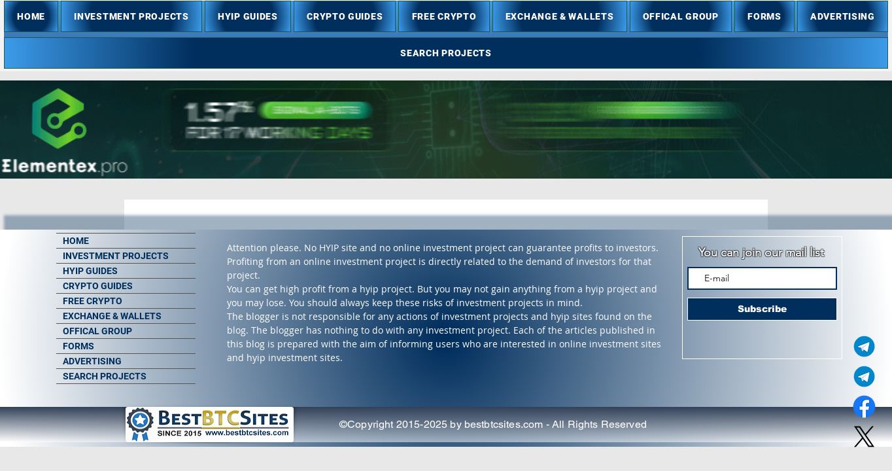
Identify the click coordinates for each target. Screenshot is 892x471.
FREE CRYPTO (92, 301)
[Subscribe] (762, 309)
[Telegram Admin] (864, 346)
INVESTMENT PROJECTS (116, 256)
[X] (864, 436)
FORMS (78, 346)
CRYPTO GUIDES (98, 286)
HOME (76, 241)
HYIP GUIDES (90, 271)
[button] (131, 16)
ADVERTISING (92, 361)
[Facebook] (864, 406)
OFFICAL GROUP (97, 331)
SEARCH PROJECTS (104, 376)
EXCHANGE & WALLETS (112, 316)
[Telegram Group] (864, 376)
